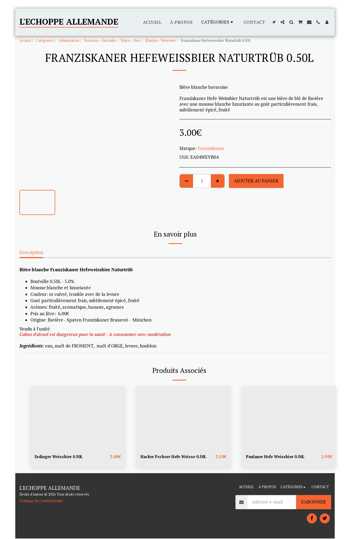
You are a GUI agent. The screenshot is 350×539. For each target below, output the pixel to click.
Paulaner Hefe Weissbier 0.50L (279, 457)
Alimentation (69, 40)
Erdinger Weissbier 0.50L (61, 457)
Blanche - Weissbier (160, 40)
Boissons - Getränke (100, 40)
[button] (274, 22)
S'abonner (313, 502)
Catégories (45, 40)
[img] (77, 417)
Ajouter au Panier (256, 181)
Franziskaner (211, 148)
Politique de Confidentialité (41, 501)
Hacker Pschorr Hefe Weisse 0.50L (177, 457)
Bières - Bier (130, 40)
